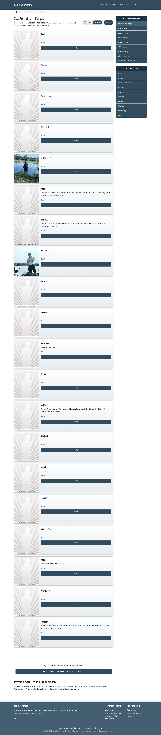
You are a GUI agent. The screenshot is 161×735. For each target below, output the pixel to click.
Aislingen (120, 115)
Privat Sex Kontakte (97, 5)
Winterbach (120, 106)
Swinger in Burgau (123, 56)
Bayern (23, 12)
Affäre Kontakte (109, 718)
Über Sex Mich (131, 710)
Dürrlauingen (121, 87)
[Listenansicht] (97, 22)
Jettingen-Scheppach (124, 83)
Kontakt (129, 716)
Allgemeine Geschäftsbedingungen (69, 728)
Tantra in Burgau (122, 42)
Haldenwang (121, 78)
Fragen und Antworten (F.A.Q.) (136, 713)
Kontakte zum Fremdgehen (113, 713)
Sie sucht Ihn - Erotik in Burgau (127, 61)
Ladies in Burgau (122, 33)
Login (143, 5)
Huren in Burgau (122, 28)
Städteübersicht (124, 5)
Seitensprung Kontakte (112, 716)
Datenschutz (87, 728)
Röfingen (120, 73)
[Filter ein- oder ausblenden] (108, 22)
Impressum (98, 728)
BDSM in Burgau (122, 47)
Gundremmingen (122, 110)
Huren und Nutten (111, 5)
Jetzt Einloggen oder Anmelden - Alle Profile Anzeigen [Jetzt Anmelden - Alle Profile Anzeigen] (63, 671)
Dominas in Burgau (123, 51)
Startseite (86, 5)
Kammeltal (120, 92)
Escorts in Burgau (123, 37)
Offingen (120, 101)
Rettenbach (121, 96)
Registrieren (135, 5)
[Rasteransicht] (87, 22)
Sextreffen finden (110, 710)
